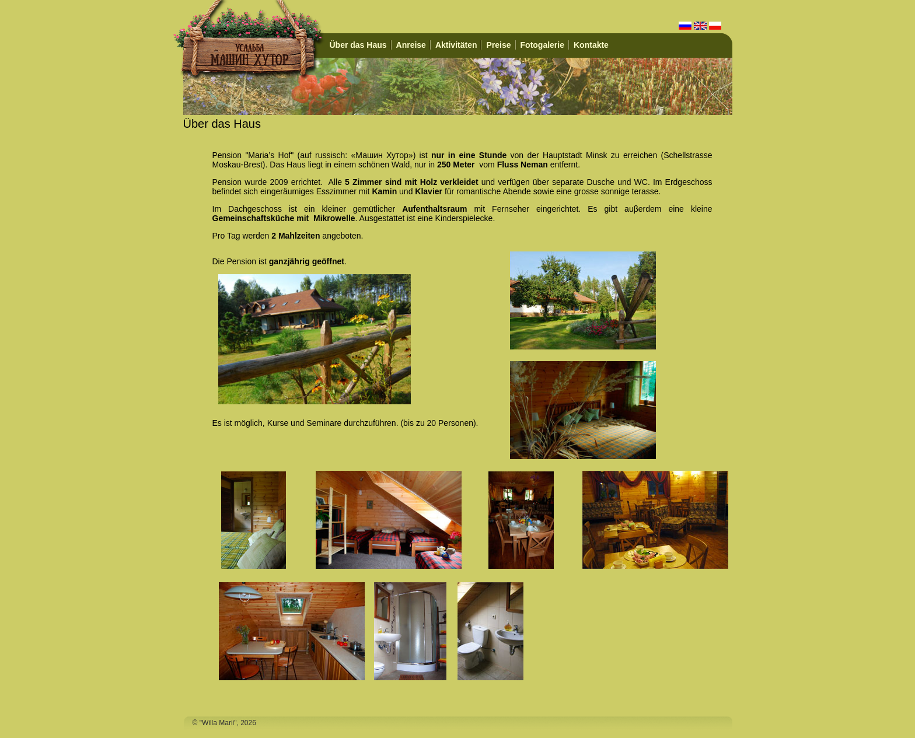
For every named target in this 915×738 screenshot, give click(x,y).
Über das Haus (358, 45)
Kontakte (591, 45)
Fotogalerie (542, 45)
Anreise (411, 45)
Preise (498, 45)
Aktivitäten (456, 45)
